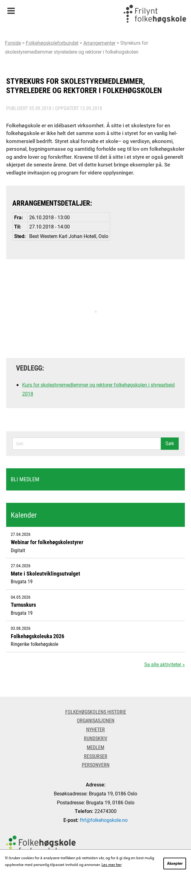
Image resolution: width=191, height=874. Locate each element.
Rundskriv (95, 738)
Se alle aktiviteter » (164, 664)
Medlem (95, 747)
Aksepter (174, 863)
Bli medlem (25, 479)
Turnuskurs (23, 604)
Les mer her (111, 864)
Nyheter (95, 729)
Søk (169, 443)
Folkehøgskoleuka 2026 (37, 636)
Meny (11, 9)
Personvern (95, 764)
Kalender (24, 515)
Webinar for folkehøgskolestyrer (47, 542)
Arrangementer (99, 42)
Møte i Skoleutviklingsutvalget (45, 573)
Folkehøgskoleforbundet (52, 42)
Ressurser (95, 756)
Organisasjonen (95, 720)
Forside (13, 42)
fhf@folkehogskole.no (104, 820)
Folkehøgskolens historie (95, 711)
